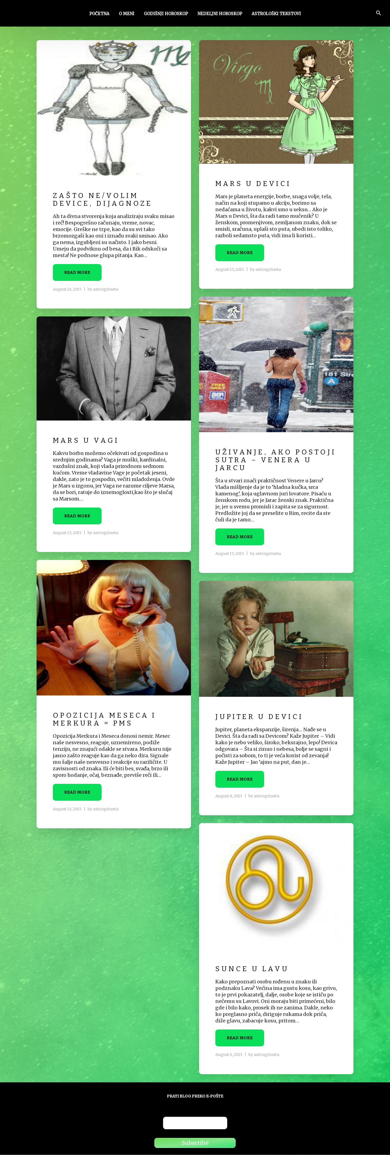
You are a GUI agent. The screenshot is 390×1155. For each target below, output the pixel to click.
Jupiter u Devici (261, 717)
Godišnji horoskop (166, 14)
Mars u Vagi (87, 441)
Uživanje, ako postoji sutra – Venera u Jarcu (260, 460)
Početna (99, 14)
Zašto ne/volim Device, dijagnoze (105, 200)
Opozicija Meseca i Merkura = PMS (107, 720)
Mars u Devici (255, 184)
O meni (126, 14)
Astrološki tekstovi (276, 14)
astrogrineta (105, 289)
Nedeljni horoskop (219, 14)
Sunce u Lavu (253, 969)
